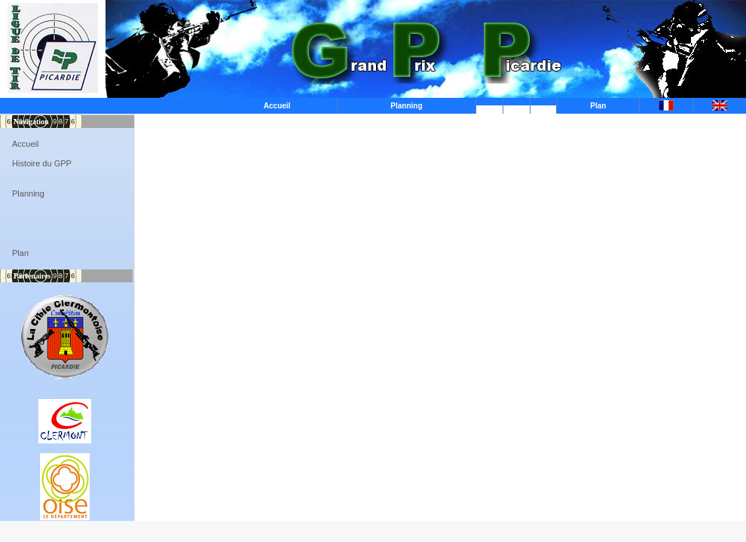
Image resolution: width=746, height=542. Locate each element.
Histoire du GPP (42, 163)
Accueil (277, 106)
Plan (598, 106)
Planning (406, 106)
